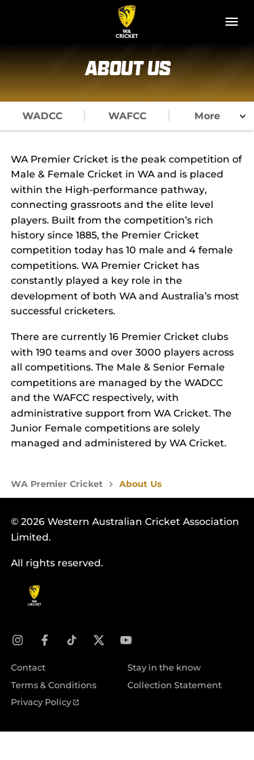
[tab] (42, 116)
